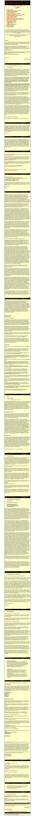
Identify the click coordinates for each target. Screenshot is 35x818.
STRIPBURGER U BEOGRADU (12, 10)
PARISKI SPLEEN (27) (10, 17)
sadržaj (29, 62)
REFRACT (8, 9)
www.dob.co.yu (7, 735)
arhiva (17, 5)
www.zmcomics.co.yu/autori (9, 50)
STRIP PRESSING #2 (10, 11)
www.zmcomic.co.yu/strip (9, 53)
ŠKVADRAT (9, 12)
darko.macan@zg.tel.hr (25, 572)
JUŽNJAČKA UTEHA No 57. (11, 18)
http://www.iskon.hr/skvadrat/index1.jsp (11, 170)
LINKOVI (8, 25)
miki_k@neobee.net (14, 763)
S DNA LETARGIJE (10, 16)
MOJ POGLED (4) (10, 20)
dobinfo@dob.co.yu (8, 736)
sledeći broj (21, 5)
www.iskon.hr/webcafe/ (10, 165)
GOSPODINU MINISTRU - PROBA (12, 15)
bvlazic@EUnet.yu (25, 454)
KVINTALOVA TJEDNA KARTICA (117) (13, 19)
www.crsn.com (7, 186)
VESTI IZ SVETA (9, 21)
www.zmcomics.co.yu (17, 36)
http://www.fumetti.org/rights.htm (12, 788)
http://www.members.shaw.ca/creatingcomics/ (14, 787)
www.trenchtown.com (8, 755)
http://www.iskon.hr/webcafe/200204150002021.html (13, 166)
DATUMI (8, 26)
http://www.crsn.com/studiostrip (18, 184)
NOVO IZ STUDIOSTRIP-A (11, 13)
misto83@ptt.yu (24, 497)
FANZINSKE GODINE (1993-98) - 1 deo (13, 14)
